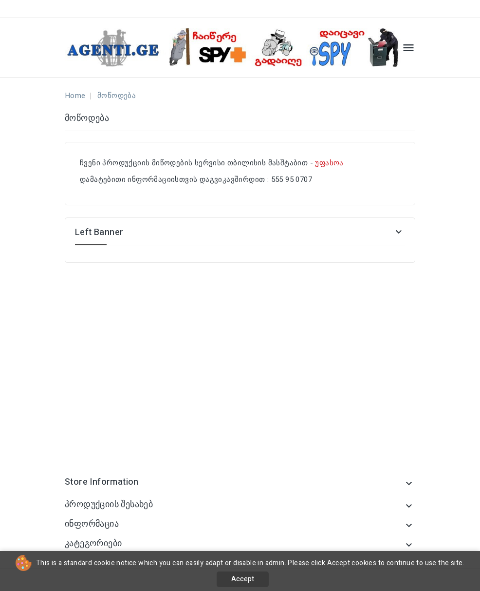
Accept (242, 579)
